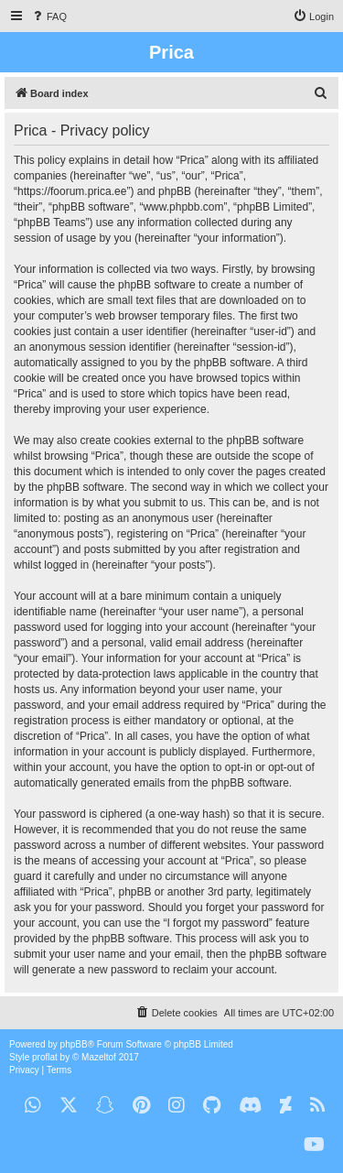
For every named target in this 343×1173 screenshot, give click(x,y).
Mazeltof (98, 1057)
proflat (45, 1057)
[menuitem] (48, 16)
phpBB (74, 1044)
